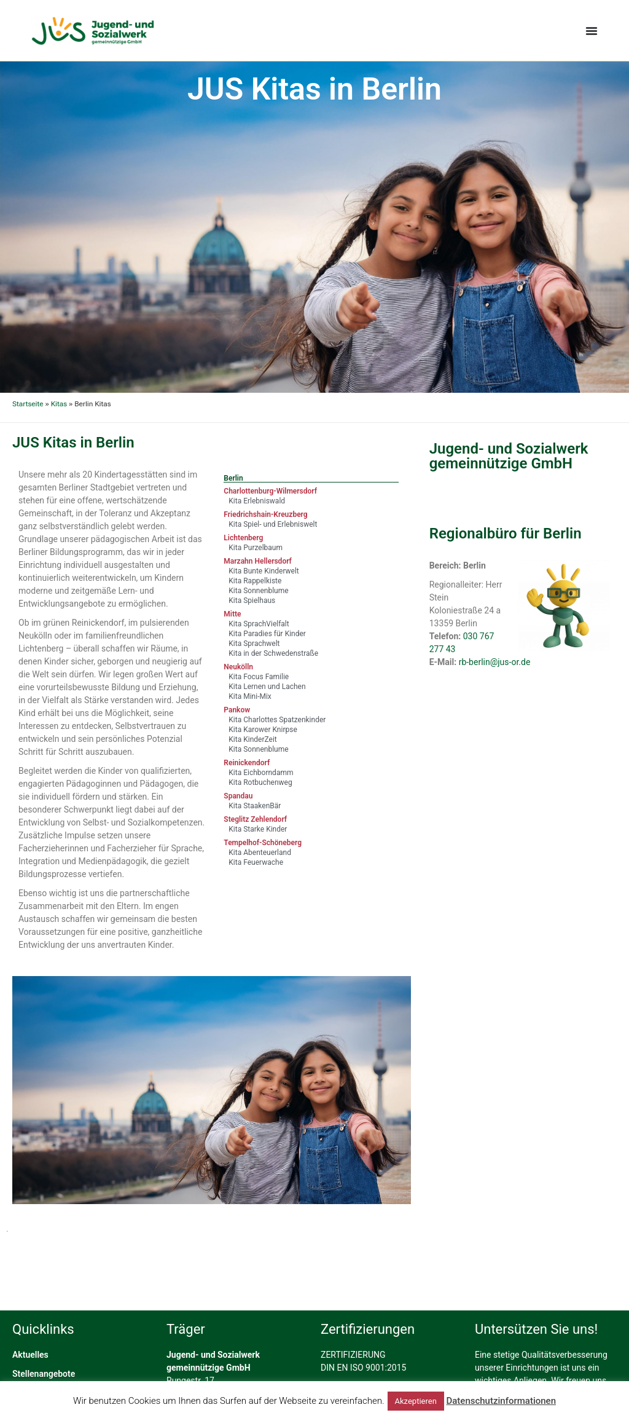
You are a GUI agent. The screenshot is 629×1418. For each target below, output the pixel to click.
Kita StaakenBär (255, 806)
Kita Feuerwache (256, 862)
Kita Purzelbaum (256, 547)
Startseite (28, 404)
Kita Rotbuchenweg (260, 782)
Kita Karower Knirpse (263, 729)
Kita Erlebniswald (257, 501)
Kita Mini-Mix (250, 696)
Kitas (59, 404)
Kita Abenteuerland (260, 852)
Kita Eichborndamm (261, 772)
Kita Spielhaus (252, 600)
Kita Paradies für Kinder (267, 633)
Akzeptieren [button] (416, 1401)
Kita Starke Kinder (258, 829)
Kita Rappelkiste (255, 581)
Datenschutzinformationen (501, 1400)
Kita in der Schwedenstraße (273, 653)
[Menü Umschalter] (591, 31)
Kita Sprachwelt (254, 643)
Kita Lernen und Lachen (267, 686)
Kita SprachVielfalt (259, 624)
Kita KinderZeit (252, 739)
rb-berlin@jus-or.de (495, 662)
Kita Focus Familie (259, 676)
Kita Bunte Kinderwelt (264, 571)
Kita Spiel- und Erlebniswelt (273, 524)
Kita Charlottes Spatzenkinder (277, 719)
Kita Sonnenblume (258, 590)
